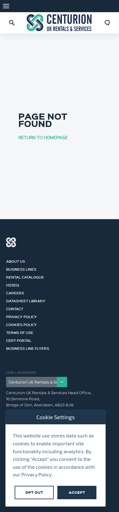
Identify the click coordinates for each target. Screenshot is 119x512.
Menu (6, 6)
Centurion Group (11, 242)
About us (15, 260)
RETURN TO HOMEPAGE (43, 137)
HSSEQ (12, 284)
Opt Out (34, 492)
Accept (77, 492)
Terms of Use (19, 332)
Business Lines (21, 268)
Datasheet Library (25, 300)
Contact (14, 308)
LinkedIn (110, 6)
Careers (15, 292)
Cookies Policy (21, 324)
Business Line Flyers (27, 347)
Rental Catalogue (25, 276)
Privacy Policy (21, 316)
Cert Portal (18, 340)
